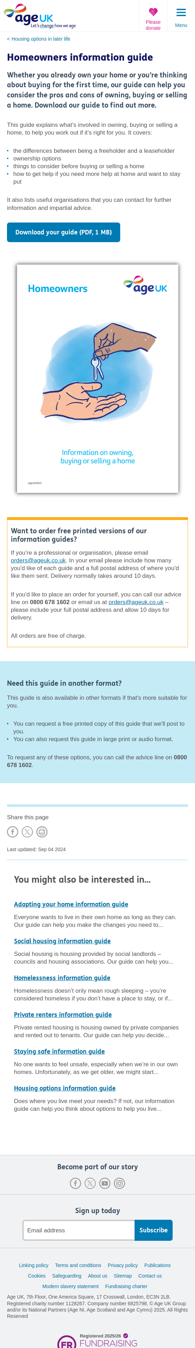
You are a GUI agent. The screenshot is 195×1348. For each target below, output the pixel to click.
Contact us (150, 1276)
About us (97, 1276)
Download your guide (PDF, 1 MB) (63, 232)
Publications (157, 1265)
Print (42, 831)
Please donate (153, 25)
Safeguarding (66, 1276)
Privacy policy (123, 1265)
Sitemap (123, 1276)
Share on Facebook (12, 831)
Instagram (119, 1183)
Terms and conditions (78, 1265)
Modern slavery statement (70, 1286)
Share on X (27, 831)
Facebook (75, 1183)
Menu (181, 25)
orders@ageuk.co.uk (38, 560)
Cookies (37, 1276)
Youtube (104, 1183)
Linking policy (33, 1265)
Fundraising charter (126, 1286)
